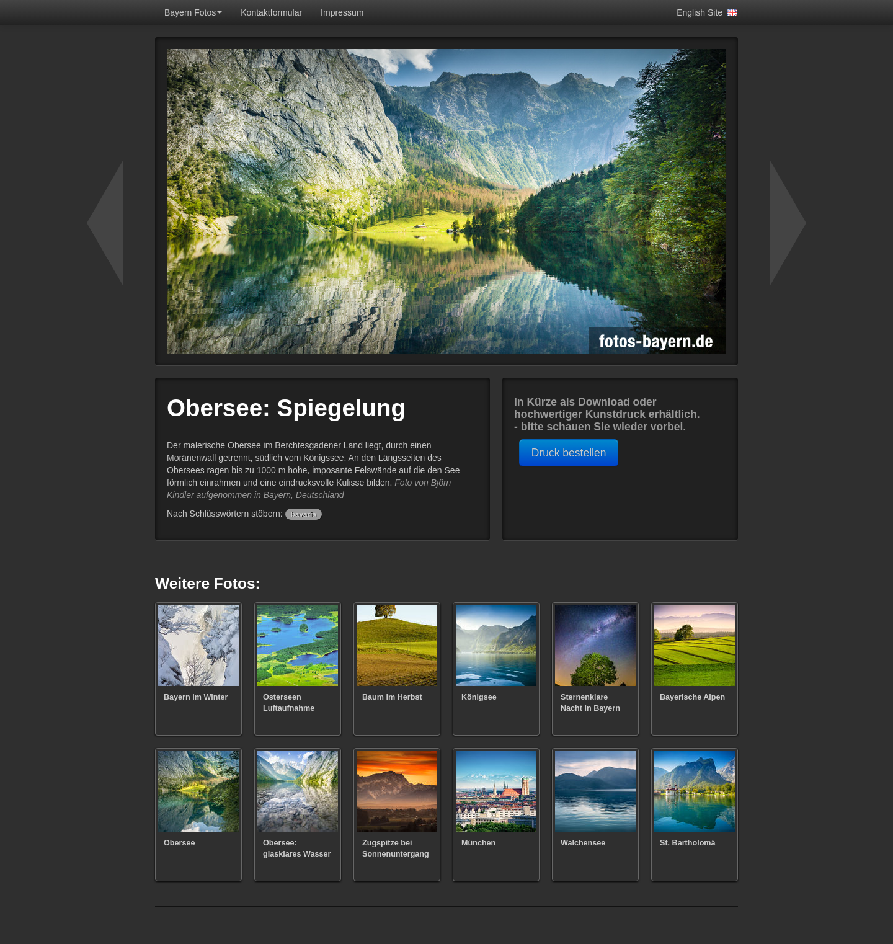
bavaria (303, 514)
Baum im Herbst (392, 697)
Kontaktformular (271, 12)
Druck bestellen (568, 453)
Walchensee (583, 843)
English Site (704, 12)
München (478, 843)
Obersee (179, 843)
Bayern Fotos (193, 12)
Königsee (479, 697)
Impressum (342, 12)
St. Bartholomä (688, 843)
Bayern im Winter (196, 697)
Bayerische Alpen (692, 697)
